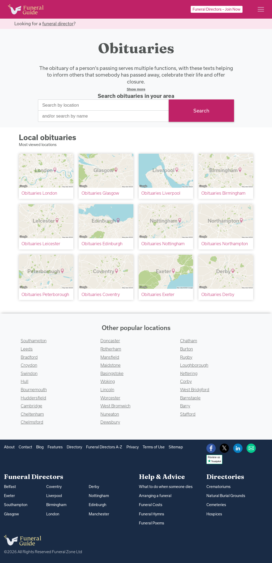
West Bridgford (194, 389)
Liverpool (54, 496)
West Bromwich (115, 405)
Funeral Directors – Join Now (216, 9)
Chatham (188, 340)
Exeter (9, 496)
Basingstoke (112, 373)
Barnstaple (190, 397)
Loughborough (194, 365)
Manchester (99, 514)
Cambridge (31, 405)
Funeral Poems (151, 523)
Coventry (54, 487)
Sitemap (176, 447)
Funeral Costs (150, 505)
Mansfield (109, 357)
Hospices (214, 514)
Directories (225, 477)
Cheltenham (32, 414)
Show (136, 89)
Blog (40, 447)
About (9, 447)
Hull (24, 381)
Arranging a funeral (155, 496)
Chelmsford (32, 422)
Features (55, 447)
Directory (74, 447)
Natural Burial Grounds (225, 496)
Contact (25, 447)
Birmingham (56, 505)
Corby (186, 381)
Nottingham (99, 496)
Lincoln (107, 389)
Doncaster (110, 340)
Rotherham (110, 349)
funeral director (58, 23)
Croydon (29, 365)
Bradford (29, 357)
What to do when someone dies (166, 487)
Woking (107, 381)
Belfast (10, 487)
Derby (94, 487)
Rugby (186, 357)
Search (201, 111)
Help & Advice (162, 477)
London (52, 514)
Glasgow (11, 514)
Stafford (188, 414)
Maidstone (110, 365)
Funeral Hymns (151, 514)
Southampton (33, 340)
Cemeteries (216, 505)
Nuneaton (109, 414)
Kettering (188, 373)
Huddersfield (33, 397)
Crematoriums (218, 487)
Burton (186, 349)
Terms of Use (154, 447)
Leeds (27, 349)
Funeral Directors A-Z (104, 447)
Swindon (29, 373)
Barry (185, 405)
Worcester (110, 397)
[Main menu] (261, 9)
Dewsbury (110, 422)
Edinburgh (97, 505)
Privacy (132, 447)
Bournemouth (34, 389)
